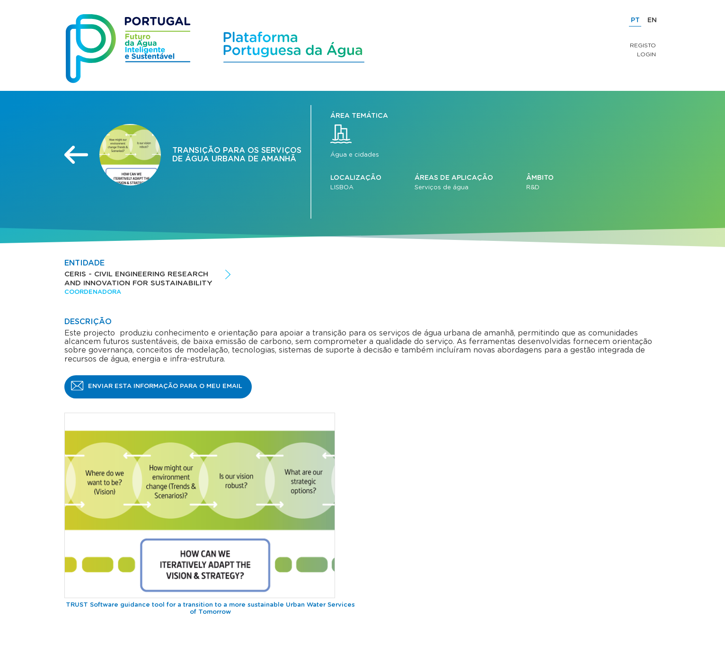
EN (652, 20)
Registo (643, 45)
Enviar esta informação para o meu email (165, 386)
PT (635, 20)
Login (646, 54)
